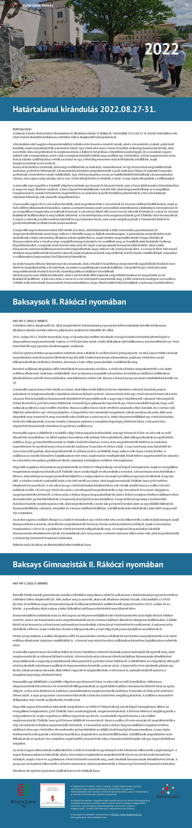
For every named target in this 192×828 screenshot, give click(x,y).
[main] (96, 48)
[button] (187, 5)
